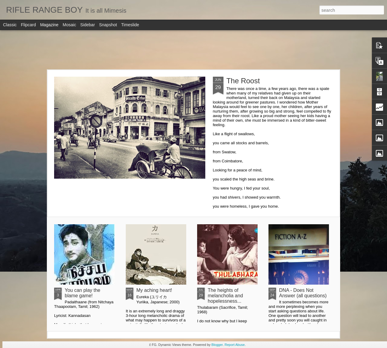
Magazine (49, 24)
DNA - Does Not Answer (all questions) (303, 293)
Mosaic (69, 24)
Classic (10, 24)
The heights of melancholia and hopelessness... (225, 296)
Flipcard (28, 24)
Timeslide (130, 24)
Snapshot (108, 24)
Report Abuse (235, 344)
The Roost (243, 81)
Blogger (217, 344)
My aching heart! (154, 290)
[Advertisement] (193, 49)
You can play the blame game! (82, 293)
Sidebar (87, 24)
